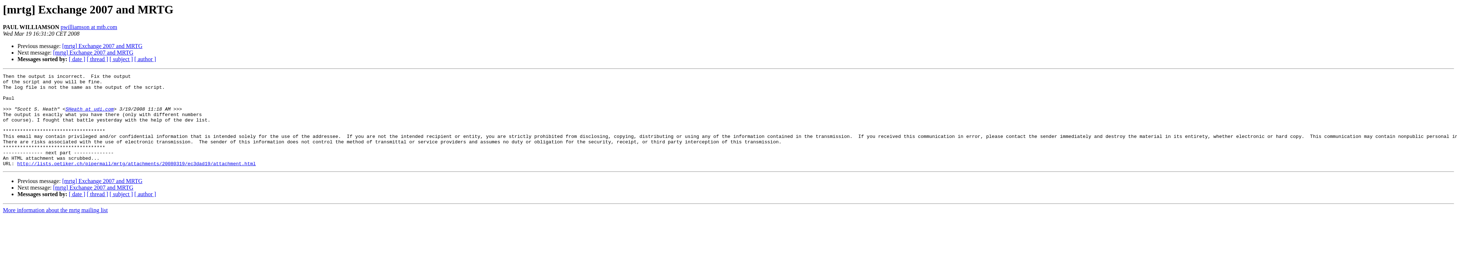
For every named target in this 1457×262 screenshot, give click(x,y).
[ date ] (77, 59)
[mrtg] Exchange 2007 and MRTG (102, 46)
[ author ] (145, 59)
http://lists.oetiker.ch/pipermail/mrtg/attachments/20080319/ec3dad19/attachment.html (136, 182)
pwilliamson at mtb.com (89, 27)
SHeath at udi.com (90, 116)
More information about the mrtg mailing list (55, 229)
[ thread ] (97, 59)
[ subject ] (121, 59)
